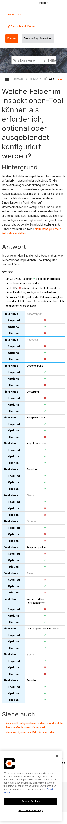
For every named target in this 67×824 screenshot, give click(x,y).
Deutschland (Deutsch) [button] (24, 26)
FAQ (33, 78)
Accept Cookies (30, 801)
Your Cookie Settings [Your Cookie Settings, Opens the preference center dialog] (31, 810)
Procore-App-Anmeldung (38, 38)
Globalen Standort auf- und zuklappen (60, 78)
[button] (52, 60)
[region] (31, 786)
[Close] (57, 756)
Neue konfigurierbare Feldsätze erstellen (30, 732)
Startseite (18, 78)
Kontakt (11, 38)
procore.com (14, 14)
